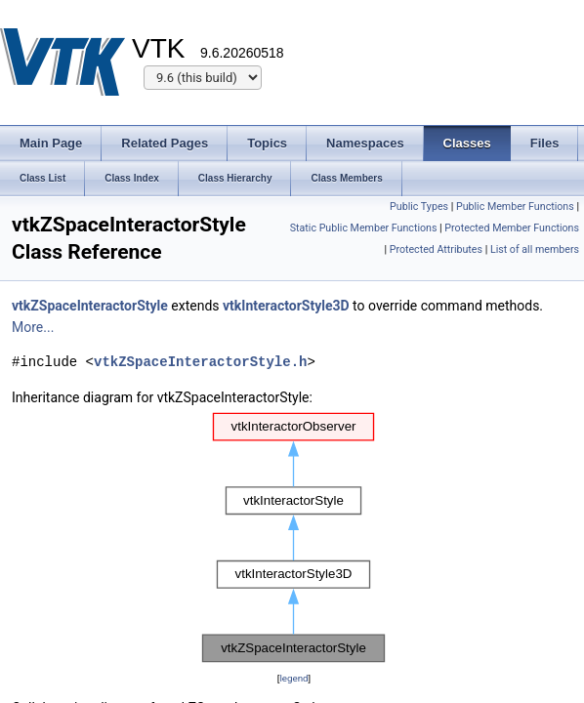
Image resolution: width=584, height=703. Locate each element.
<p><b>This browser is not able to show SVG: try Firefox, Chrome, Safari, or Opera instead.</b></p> (294, 538)
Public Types (419, 206)
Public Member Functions (515, 206)
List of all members (534, 249)
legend (293, 678)
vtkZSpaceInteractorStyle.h (200, 361)
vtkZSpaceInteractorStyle (90, 305)
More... (33, 327)
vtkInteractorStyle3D (286, 305)
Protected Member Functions (511, 228)
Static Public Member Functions (364, 228)
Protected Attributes (436, 249)
